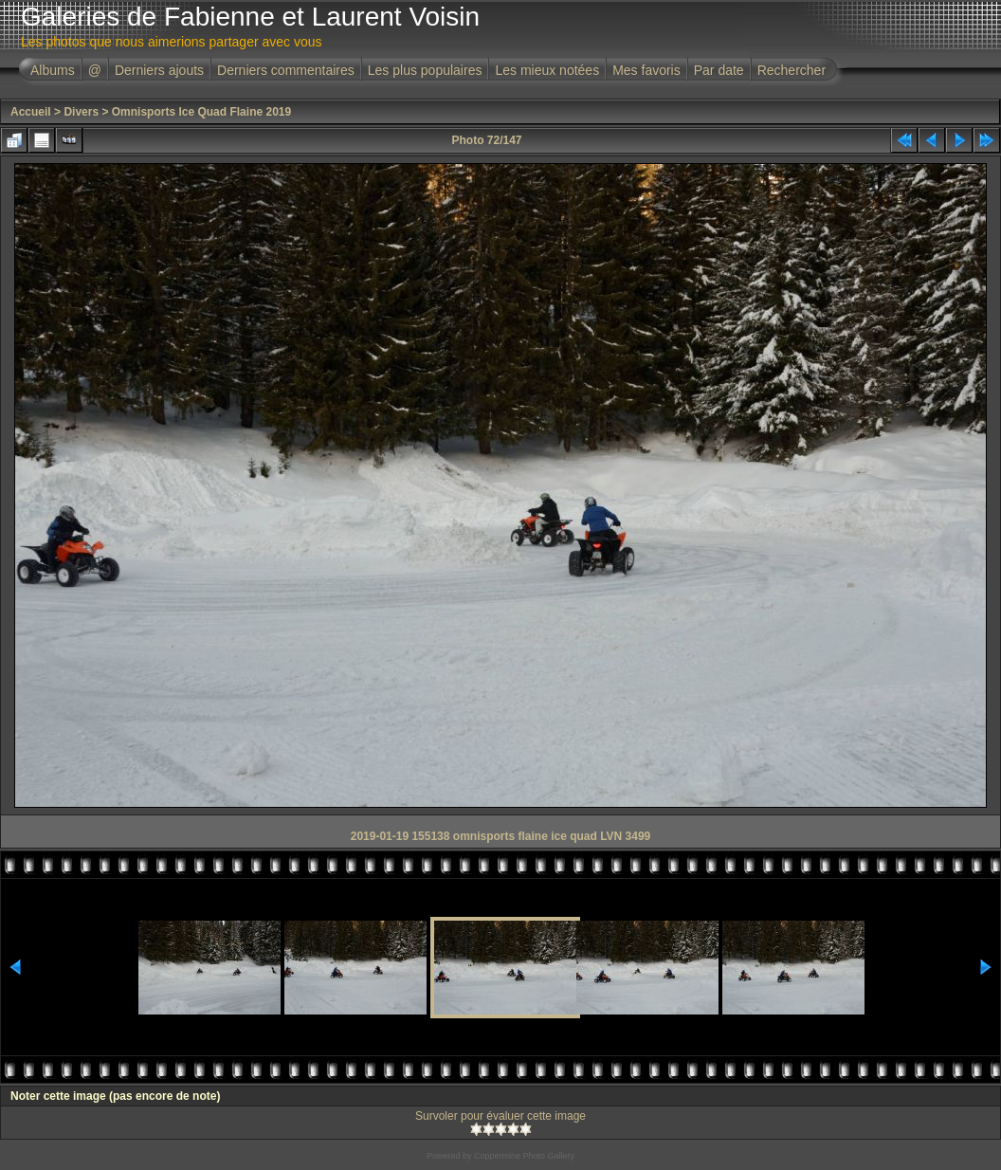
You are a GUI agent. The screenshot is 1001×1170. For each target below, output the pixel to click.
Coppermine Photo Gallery (524, 1156)
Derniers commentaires (286, 70)
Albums (52, 70)
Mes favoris (646, 70)
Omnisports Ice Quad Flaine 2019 (201, 112)
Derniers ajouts (159, 70)
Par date (719, 70)
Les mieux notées (547, 70)
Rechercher (791, 70)
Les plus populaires (425, 70)
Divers (81, 112)
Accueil (30, 112)
